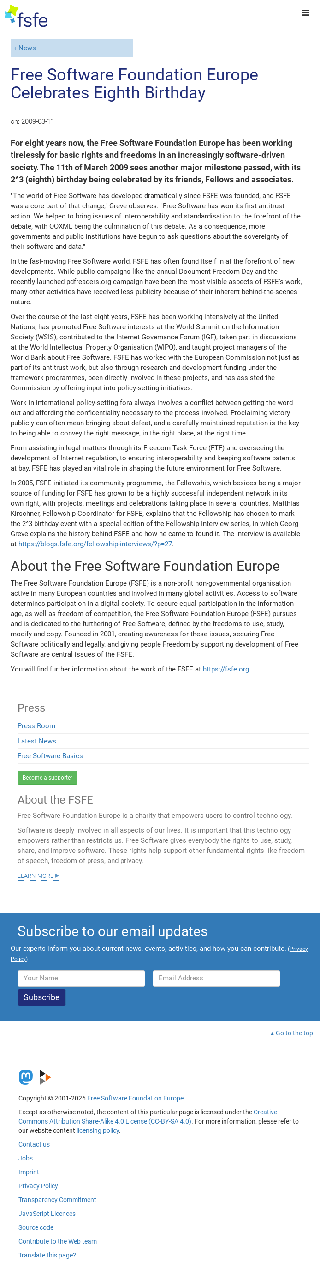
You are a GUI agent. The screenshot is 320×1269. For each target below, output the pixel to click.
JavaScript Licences (47, 1213)
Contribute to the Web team (57, 1241)
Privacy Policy (38, 1186)
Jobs (25, 1158)
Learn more (35, 875)
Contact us (34, 1144)
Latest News (37, 741)
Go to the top (294, 1033)
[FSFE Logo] (26, 16)
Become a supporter (47, 777)
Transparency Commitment (57, 1199)
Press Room (36, 726)
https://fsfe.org (226, 669)
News (27, 48)
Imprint (28, 1172)
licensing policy (98, 1130)
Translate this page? (47, 1255)
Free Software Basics (50, 756)
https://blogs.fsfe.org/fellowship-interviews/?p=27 (95, 544)
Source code (35, 1227)
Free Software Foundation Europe (135, 1098)
